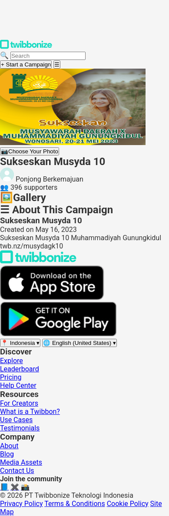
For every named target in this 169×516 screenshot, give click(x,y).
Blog (7, 454)
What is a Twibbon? (30, 411)
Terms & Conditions (74, 503)
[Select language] (79, 343)
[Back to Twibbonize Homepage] (38, 261)
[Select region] (20, 343)
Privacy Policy (21, 503)
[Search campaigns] (48, 56)
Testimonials (20, 428)
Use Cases (16, 420)
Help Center (18, 385)
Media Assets (21, 462)
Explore (11, 361)
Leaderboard (19, 369)
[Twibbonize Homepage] (26, 47)
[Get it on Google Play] (58, 334)
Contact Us (17, 470)
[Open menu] (56, 64)
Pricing (11, 377)
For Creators (19, 403)
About (9, 446)
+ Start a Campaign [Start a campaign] (26, 64)
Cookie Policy (128, 503)
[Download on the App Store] (52, 298)
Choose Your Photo (29, 151)
